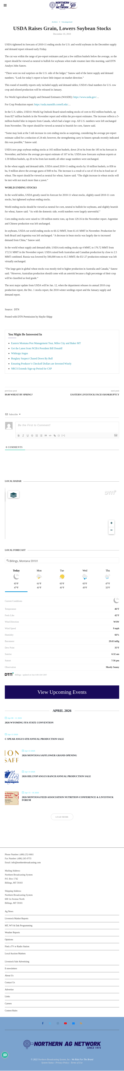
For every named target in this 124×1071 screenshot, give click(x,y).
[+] (63, 435)
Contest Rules (11, 1011)
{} (59, 435)
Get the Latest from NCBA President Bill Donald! (37, 348)
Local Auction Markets (15, 954)
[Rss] (80, 1023)
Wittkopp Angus (19, 353)
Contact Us (10, 983)
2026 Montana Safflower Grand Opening (49, 755)
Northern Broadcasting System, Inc (54, 1060)
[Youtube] (65, 1023)
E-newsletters (11, 969)
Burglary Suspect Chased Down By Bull (32, 358)
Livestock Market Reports (16, 919)
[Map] (62, 513)
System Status (47, 1063)
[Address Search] (62, 561)
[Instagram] (58, 1023)
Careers (8, 1004)
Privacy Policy (62, 1063)
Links (7, 997)
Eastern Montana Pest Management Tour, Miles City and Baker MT (46, 343)
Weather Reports (12, 933)
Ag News (9, 912)
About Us (9, 976)
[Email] (73, 1023)
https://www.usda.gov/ (84, 97)
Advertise (9, 990)
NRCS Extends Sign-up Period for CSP (31, 369)
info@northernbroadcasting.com (26, 863)
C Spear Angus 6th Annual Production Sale (34, 739)
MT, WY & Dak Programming (18, 926)
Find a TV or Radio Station (17, 947)
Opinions (9, 940)
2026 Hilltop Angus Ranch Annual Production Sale (56, 776)
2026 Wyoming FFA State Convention (29, 723)
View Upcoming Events (62, 692)
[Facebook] (43, 1023)
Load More (62, 817)
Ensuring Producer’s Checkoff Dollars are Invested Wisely (41, 364)
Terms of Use (77, 1063)
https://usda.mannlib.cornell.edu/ (51, 104)
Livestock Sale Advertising (17, 962)
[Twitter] (50, 1023)
